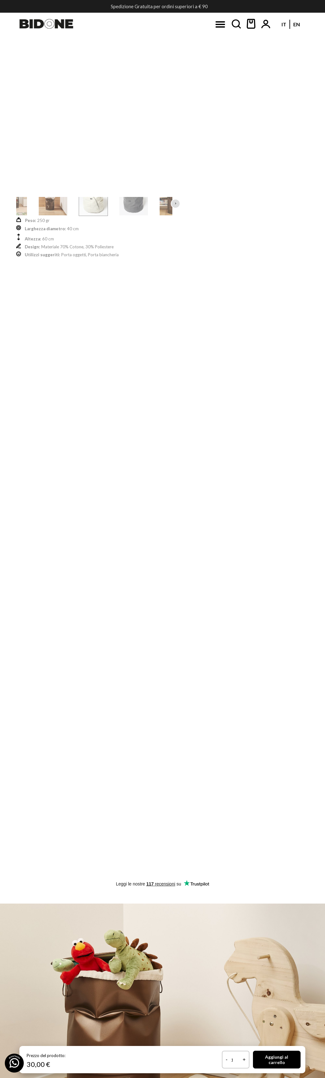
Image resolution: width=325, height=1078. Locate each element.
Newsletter (264, 107)
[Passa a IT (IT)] (155, 90)
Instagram (126, 107)
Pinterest (195, 107)
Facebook (58, 107)
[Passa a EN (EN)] (168, 90)
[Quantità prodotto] (234, 1060)
